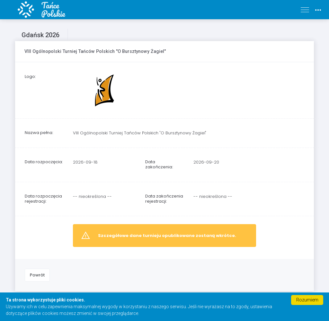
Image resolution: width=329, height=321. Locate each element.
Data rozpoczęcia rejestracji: (43, 198)
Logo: (30, 76)
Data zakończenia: (159, 164)
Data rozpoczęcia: (44, 162)
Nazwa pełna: (39, 133)
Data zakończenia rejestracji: (164, 198)
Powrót (37, 275)
